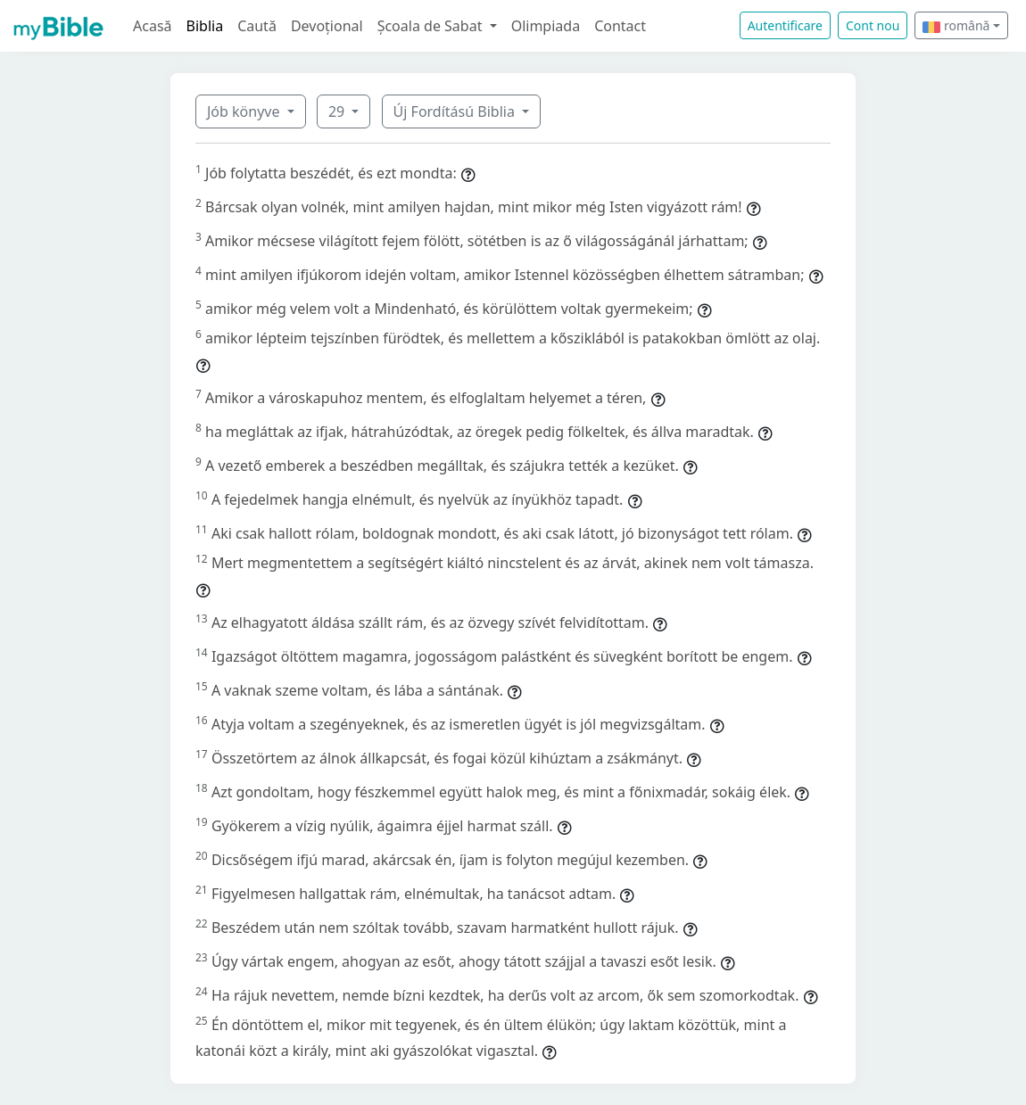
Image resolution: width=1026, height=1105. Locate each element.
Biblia (205, 26)
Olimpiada (545, 26)
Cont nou (872, 25)
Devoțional (327, 26)
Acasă (152, 26)
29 (338, 111)
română (956, 25)
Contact (620, 26)
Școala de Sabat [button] (431, 26)
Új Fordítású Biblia (455, 111)
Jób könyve (245, 111)
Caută (257, 26)
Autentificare (785, 25)
